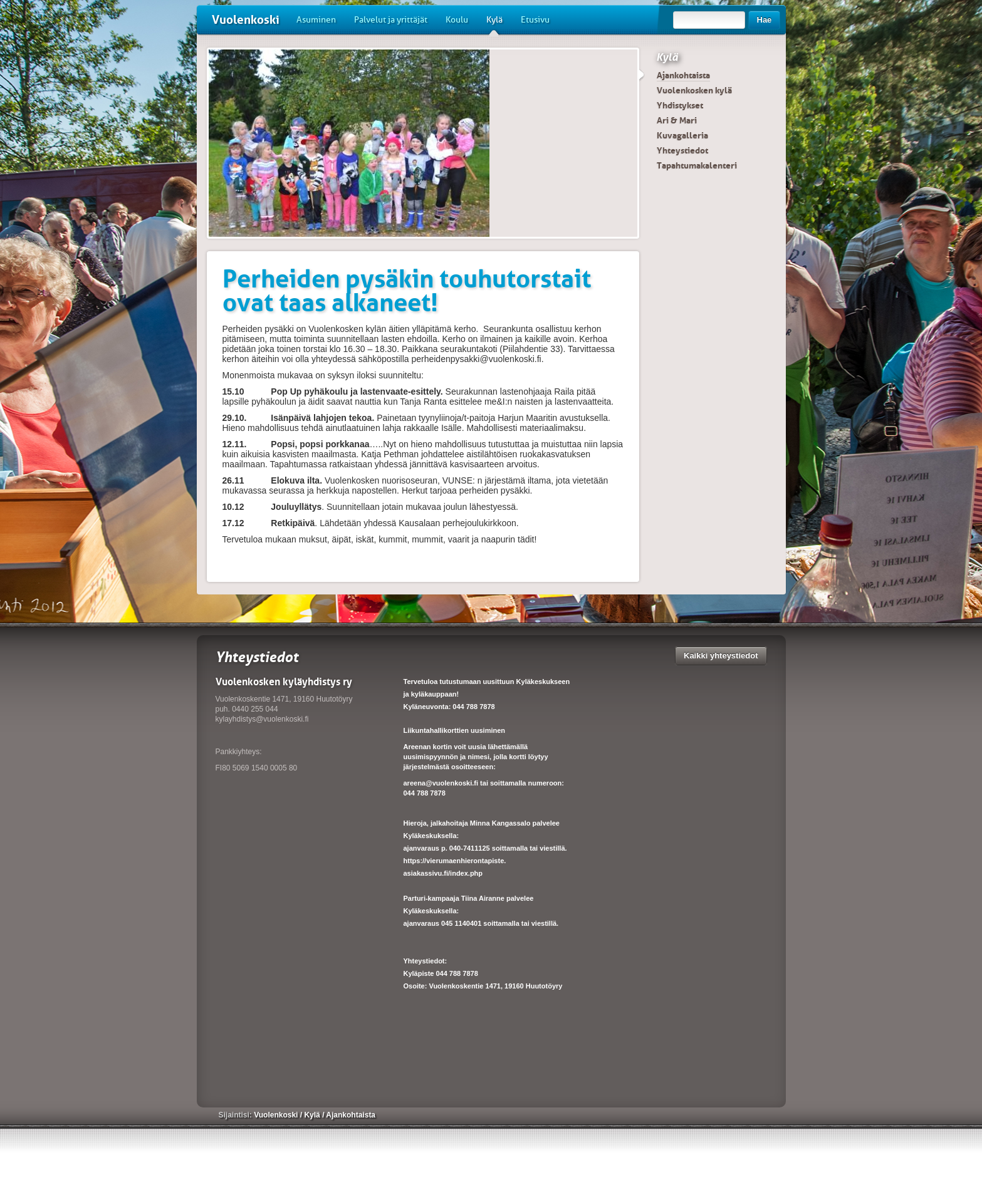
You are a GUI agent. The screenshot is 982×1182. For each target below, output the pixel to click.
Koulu (457, 19)
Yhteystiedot (682, 150)
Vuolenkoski (245, 20)
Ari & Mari (677, 120)
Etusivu (535, 19)
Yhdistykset (680, 105)
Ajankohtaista (683, 75)
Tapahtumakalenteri (697, 165)
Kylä (494, 24)
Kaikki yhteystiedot (721, 655)
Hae (764, 19)
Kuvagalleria (682, 135)
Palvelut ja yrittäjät (390, 19)
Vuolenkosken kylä (694, 90)
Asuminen (316, 19)
